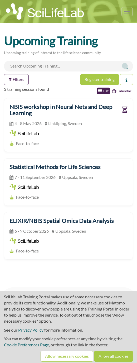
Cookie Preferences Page (26, 344)
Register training (100, 79)
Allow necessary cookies (67, 356)
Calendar (121, 91)
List (103, 91)
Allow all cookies (114, 356)
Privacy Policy (30, 329)
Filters (16, 79)
